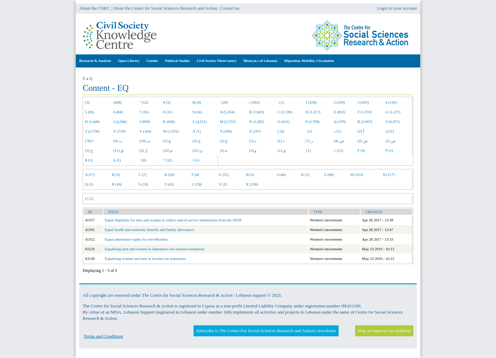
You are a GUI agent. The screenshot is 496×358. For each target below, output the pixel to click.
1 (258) (311, 102)
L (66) (329, 174)
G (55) (224, 174)
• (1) (196, 160)
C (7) (142, 174)
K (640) (169, 121)
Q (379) (340, 121)
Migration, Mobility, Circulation (309, 61)
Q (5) (89, 184)
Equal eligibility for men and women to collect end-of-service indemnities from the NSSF (173, 220)
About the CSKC (94, 8)
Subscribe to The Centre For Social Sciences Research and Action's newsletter (266, 330)
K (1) (305, 174)
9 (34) (197, 112)
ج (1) (167, 141)
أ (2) (361, 131)
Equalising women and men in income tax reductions (145, 258)
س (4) (339, 141)
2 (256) (339, 102)
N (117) (388, 174)
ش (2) (363, 141)
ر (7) (309, 141)
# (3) (166, 102)
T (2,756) (92, 131)
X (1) (197, 131)
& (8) (197, 102)
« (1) (337, 131)
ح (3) (196, 141)
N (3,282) (256, 121)
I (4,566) (120, 121)
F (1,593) (365, 112)
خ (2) (224, 141)
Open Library (129, 61)
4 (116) (390, 102)
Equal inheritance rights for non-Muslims (136, 239)
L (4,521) (200, 121)
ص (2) (390, 141)
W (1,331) (170, 131)
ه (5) (224, 150)
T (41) (169, 184)
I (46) (281, 174)
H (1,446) (92, 121)
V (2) (223, 184)
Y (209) (226, 131)
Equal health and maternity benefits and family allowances (149, 230)
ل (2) (144, 150)
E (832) (339, 112)
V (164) (146, 131)
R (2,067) (365, 121)
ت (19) (145, 141)
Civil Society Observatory (216, 61)
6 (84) (118, 112)
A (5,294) (227, 112)
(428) (117, 102)
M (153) (356, 174)
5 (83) (89, 112)
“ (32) (167, 160)
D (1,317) (313, 112)
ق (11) (118, 150)
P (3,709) (313, 121)
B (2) (116, 174)
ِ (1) (308, 150)
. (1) (281, 102)
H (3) (250, 174)
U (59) (197, 184)
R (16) (117, 184)
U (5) (89, 199)
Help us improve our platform (384, 330)
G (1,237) (392, 112)
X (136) (252, 184)
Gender (152, 61)
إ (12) (389, 131)
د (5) (253, 141)
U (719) (119, 131)
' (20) (224, 102)
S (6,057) (392, 121)
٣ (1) (389, 150)
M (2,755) (228, 121)
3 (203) (363, 102)
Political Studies (177, 61)
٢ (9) (361, 150)
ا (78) (89, 141)
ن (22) (198, 150)
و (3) (253, 150)
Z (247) (255, 131)
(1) (309, 131)
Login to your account (397, 8)
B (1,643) (256, 112)
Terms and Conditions (103, 336)
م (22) (168, 150)
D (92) (169, 174)
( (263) (254, 102)
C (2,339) (285, 112)
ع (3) (89, 150)
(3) (87, 102)
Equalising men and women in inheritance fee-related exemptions (155, 249)
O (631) (284, 121)
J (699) (145, 121)
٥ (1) (89, 160)
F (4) (195, 174)
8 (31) (167, 112)
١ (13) (338, 150)
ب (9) (117, 141)
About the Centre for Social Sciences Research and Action (165, 8)
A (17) (90, 174)
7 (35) (144, 112)
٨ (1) (117, 160)
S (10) (143, 184)
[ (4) (281, 131)
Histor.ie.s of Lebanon (260, 61)
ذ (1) (281, 141)
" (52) (144, 102)
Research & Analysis (95, 61)
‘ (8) (143, 160)
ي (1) (282, 150)
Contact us (229, 8)
